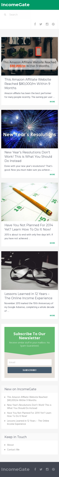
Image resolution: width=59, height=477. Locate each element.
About (10, 445)
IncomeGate (15, 4)
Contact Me (13, 450)
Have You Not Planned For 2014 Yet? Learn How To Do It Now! (29, 414)
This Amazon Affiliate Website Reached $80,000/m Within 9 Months (27, 84)
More (53, 101)
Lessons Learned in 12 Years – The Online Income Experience (28, 422)
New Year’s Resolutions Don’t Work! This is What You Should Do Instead (28, 156)
